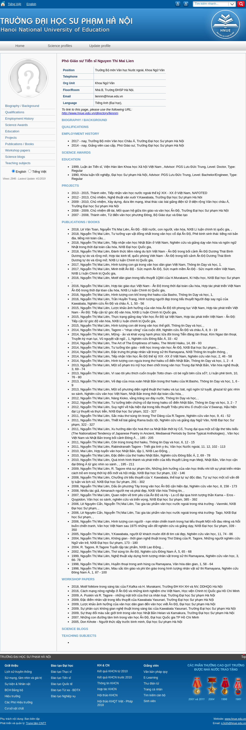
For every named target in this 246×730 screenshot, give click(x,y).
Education (12, 131)
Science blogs (15, 157)
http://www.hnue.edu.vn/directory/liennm (90, 113)
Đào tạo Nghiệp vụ (63, 696)
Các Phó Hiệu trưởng (18, 702)
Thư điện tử (151, 683)
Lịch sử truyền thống (18, 671)
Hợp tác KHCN (107, 689)
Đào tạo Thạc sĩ (61, 671)
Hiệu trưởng (12, 696)
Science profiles (60, 46)
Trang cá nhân (153, 689)
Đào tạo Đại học (62, 665)
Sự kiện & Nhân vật (17, 684)
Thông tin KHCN (108, 683)
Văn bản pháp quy (156, 671)
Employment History (19, 118)
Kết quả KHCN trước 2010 (114, 677)
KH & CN (103, 665)
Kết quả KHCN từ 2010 (112, 671)
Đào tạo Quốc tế (62, 684)
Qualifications (14, 112)
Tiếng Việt (14, 4)
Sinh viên (150, 701)
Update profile (100, 46)
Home (20, 46)
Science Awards (16, 125)
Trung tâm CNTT (36, 723)
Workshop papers (17, 150)
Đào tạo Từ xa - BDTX (65, 690)
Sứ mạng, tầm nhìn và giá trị (23, 678)
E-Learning (151, 677)
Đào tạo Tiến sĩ (61, 678)
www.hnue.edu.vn (235, 718)
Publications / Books (19, 144)
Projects (11, 137)
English (31, 4)
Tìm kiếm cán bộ (154, 695)
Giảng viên (151, 665)
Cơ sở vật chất (14, 708)
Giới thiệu (11, 665)
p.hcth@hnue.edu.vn (233, 723)
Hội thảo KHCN (107, 695)
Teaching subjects (17, 163)
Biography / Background (22, 106)
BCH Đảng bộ (14, 690)
